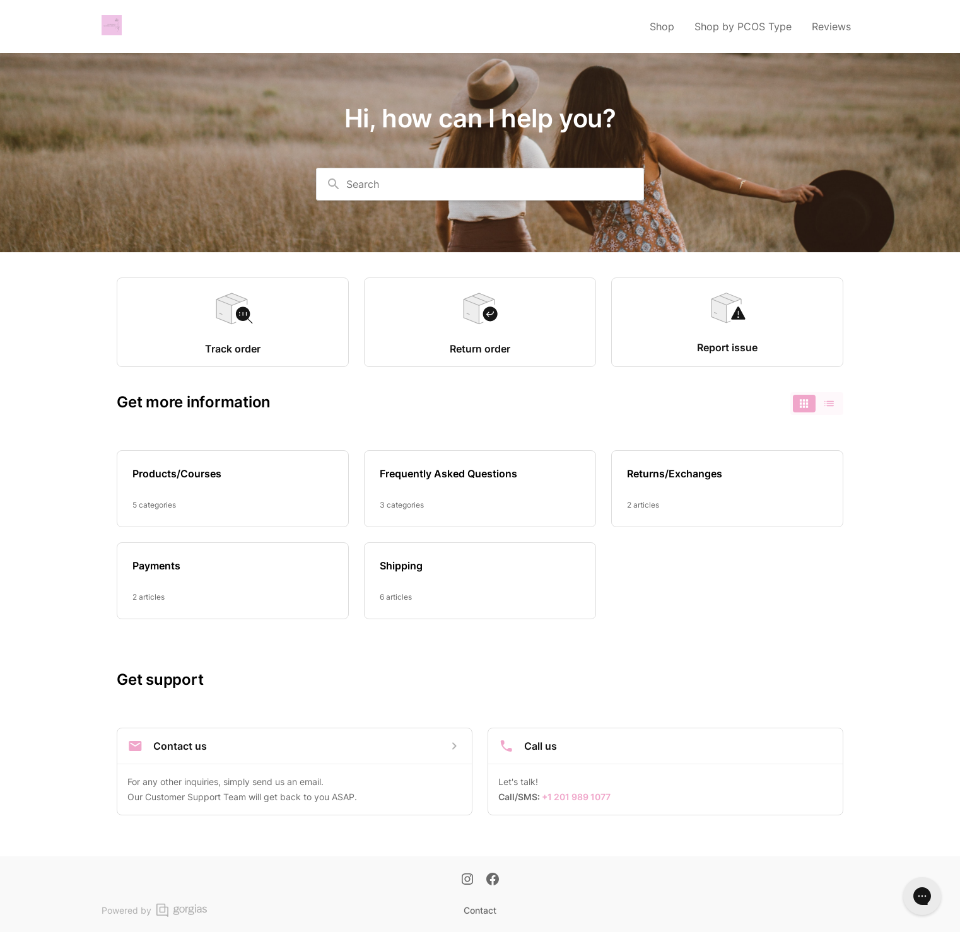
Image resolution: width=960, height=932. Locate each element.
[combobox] (480, 184)
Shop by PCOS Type (743, 26)
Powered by (154, 910)
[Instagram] (467, 880)
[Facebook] (492, 880)
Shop (662, 26)
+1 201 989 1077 (576, 796)
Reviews (831, 26)
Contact (480, 910)
